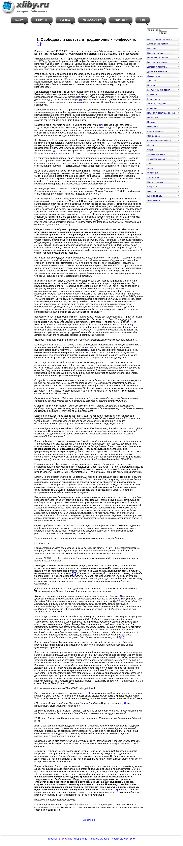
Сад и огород (153, 136)
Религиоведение (155, 131)
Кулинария (152, 94)
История (151, 85)
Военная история (155, 53)
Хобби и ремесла (155, 182)
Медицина (152, 108)
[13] (88, 693)
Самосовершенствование (159, 140)
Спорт (150, 150)
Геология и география (157, 57)
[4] (101, 125)
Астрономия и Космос (157, 44)
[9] (88, 350)
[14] (124, 703)
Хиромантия (153, 177)
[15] (116, 789)
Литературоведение (156, 104)
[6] (73, 153)
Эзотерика (152, 191)
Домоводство (153, 76)
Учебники (151, 163)
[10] (74, 573)
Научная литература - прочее (161, 113)
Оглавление (89, 820)
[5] (54, 150)
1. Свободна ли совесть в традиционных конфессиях (86, 39)
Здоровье (151, 80)
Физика (150, 168)
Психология (152, 127)
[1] (38, 44)
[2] (123, 58)
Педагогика (152, 117)
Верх (132, 839)
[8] (132, 324)
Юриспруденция (154, 196)
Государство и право (156, 62)
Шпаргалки (152, 186)
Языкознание (153, 200)
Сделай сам (152, 145)
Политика (151, 122)
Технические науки (156, 154)
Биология (151, 48)
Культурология (154, 99)
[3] (80, 99)
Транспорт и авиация (157, 159)
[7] (131, 322)
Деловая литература (156, 67)
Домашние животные (157, 71)
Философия (152, 173)
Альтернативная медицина (159, 39)
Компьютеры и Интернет (158, 90)
